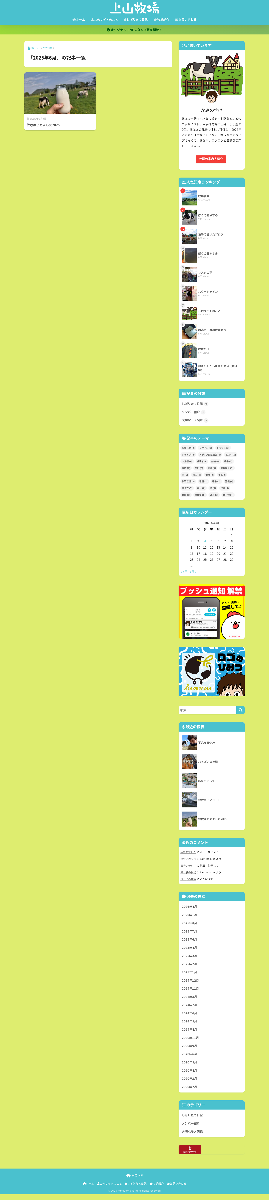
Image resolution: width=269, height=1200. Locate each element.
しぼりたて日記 (136, 19)
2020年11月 (190, 1041)
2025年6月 (189, 941)
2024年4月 (189, 1033)
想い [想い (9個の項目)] (199, 468)
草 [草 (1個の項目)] (213, 489)
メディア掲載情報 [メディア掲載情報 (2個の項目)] (210, 455)
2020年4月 (189, 1075)
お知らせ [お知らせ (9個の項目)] (188, 448)
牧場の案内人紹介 (211, 159)
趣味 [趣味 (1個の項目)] (186, 495)
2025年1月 (189, 974)
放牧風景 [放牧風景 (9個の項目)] (227, 468)
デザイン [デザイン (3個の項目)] (205, 448)
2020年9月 (189, 1050)
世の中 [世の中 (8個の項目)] (230, 455)
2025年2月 (189, 966)
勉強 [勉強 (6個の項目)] (215, 462)
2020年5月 (189, 1066)
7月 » (193, 572)
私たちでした (188, 853)
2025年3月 (189, 958)
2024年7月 (189, 1008)
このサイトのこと (104, 19)
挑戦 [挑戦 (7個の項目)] (212, 468)
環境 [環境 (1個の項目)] (203, 482)
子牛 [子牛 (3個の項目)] (228, 462)
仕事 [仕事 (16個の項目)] (202, 462)
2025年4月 (189, 949)
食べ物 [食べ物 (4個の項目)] (228, 495)
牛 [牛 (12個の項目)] (222, 475)
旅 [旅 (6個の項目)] (185, 475)
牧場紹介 (161, 19)
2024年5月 (189, 1024)
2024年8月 (189, 999)
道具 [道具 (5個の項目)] (214, 495)
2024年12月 (190, 983)
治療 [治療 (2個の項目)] (209, 475)
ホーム (78, 19)
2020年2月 (189, 1091)
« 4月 (184, 572)
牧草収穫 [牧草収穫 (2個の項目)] (188, 482)
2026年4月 (189, 907)
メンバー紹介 (194, 412)
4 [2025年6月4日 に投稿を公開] (205, 542)
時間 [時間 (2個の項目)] (197, 475)
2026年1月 (189, 916)
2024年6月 (189, 1016)
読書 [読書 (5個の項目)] (225, 489)
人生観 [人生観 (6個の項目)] (187, 462)
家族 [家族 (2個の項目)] (186, 468)
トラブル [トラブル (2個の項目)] (223, 448)
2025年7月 (189, 932)
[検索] (240, 711)
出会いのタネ (188, 859)
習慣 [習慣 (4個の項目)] (229, 482)
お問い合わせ (186, 19)
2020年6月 (189, 1058)
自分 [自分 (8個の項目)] (201, 489)
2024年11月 (190, 991)
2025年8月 (189, 924)
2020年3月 (189, 1083)
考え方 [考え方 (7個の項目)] (187, 489)
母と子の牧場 (188, 873)
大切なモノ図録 (196, 421)
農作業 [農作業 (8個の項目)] (200, 495)
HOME (134, 1181)
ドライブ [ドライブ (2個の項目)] (188, 455)
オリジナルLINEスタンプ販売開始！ (134, 29)
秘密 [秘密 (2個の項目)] (216, 482)
